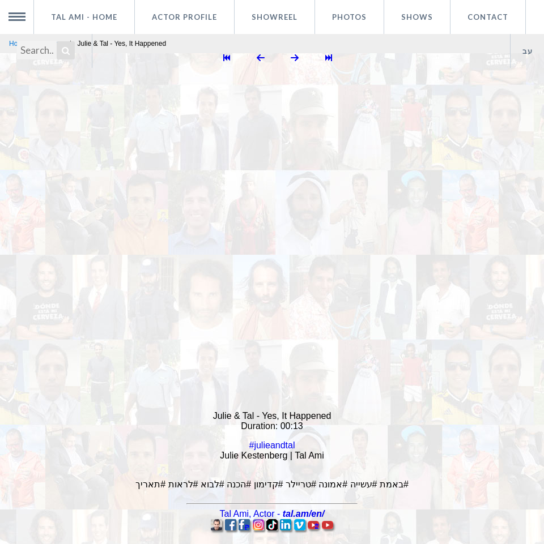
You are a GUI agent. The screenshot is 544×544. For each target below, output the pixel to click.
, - (272, 514)
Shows (417, 17)
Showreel (275, 17)
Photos (349, 17)
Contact (488, 17)
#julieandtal (272, 445)
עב (527, 50)
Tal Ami (84, 17)
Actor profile (184, 17)
